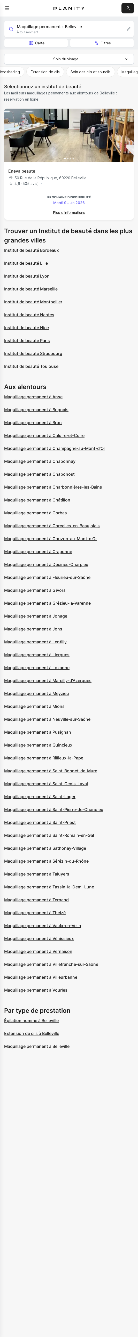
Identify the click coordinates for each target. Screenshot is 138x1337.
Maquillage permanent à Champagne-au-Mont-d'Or (54, 448)
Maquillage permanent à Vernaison (38, 951)
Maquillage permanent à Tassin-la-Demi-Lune (49, 886)
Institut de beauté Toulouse (31, 366)
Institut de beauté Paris (27, 340)
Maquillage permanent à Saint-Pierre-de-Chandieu (53, 809)
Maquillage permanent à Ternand (36, 899)
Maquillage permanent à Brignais (36, 409)
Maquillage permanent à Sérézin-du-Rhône (46, 861)
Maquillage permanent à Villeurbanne (40, 977)
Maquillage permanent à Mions (34, 706)
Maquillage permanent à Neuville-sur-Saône (47, 719)
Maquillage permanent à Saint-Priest (40, 822)
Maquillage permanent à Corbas (35, 512)
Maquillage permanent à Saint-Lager (39, 796)
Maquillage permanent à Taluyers (36, 874)
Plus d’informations (69, 212)
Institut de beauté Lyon (27, 276)
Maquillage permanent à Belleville (37, 1046)
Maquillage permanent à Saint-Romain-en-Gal (49, 835)
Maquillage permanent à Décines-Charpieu (46, 564)
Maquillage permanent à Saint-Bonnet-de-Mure (50, 770)
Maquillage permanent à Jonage (35, 616)
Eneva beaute (21, 171)
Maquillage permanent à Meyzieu (36, 693)
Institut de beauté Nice (26, 327)
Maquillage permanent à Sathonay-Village (45, 848)
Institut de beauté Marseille (31, 288)
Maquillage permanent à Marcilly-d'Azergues (47, 680)
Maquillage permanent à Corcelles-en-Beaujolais (52, 525)
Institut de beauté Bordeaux (31, 250)
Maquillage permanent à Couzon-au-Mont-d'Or (50, 538)
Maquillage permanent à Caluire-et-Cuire (44, 435)
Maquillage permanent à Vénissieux (39, 938)
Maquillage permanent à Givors (35, 590)
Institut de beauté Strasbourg (33, 353)
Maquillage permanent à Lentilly (35, 641)
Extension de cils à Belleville (31, 1033)
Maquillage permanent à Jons (33, 628)
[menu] (7, 8)
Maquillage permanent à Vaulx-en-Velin (42, 925)
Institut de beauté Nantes (29, 314)
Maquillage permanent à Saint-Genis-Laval (46, 783)
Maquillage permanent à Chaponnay (39, 461)
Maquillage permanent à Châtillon (37, 500)
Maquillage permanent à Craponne (38, 551)
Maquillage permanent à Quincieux (38, 745)
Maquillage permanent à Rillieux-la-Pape (43, 757)
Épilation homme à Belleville (31, 1020)
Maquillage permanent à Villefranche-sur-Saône (51, 964)
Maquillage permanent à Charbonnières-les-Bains (53, 487)
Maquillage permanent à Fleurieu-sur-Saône (47, 577)
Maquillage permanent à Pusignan (37, 732)
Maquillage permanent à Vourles (35, 990)
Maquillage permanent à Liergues (37, 654)
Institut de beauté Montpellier (33, 301)
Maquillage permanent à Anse (33, 396)
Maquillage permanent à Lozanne (37, 667)
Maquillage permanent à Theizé (35, 912)
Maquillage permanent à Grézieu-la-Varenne (47, 603)
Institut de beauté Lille (26, 263)
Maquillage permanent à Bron (33, 422)
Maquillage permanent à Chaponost (39, 474)
